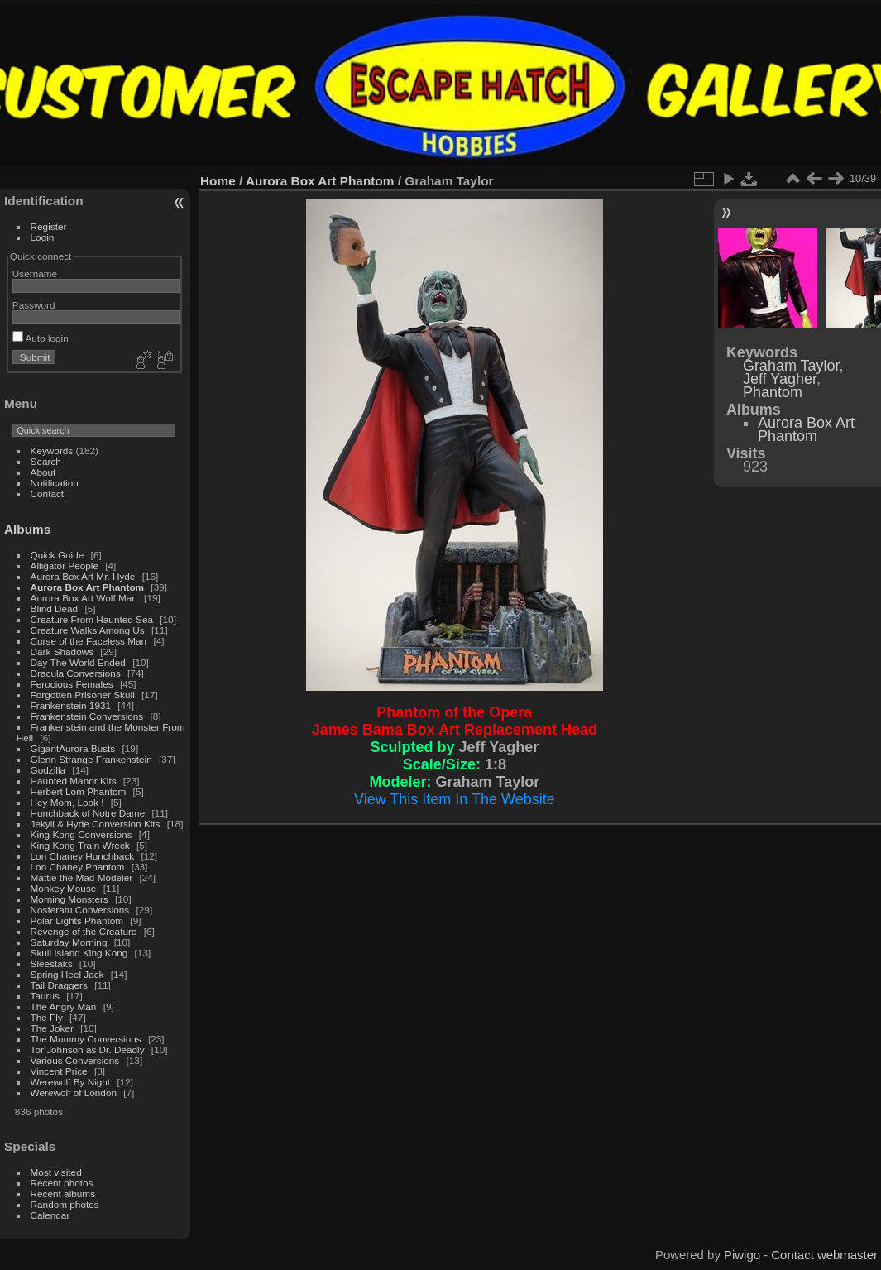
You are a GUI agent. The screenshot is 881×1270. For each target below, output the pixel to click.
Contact (48, 493)
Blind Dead (55, 608)
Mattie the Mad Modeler (82, 877)
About (43, 472)
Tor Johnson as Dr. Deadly (88, 1049)
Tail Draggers (59, 985)
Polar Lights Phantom (77, 920)
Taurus (45, 995)
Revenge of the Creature (84, 931)
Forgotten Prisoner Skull (83, 694)
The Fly (47, 1017)
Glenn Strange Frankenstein (91, 759)
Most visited (56, 1172)
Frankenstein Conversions (87, 716)
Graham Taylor (791, 365)
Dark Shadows (62, 651)
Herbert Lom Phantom (79, 791)
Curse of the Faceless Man (89, 640)
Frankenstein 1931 (71, 705)
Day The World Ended (78, 662)
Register (49, 226)
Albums (27, 529)
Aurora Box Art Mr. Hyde (83, 576)
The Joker (52, 1028)
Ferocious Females (72, 683)
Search (46, 461)
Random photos (65, 1204)
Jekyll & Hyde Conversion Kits (95, 823)
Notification (55, 482)
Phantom (772, 392)
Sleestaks (52, 963)
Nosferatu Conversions (80, 909)
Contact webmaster (824, 1255)
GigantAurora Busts (73, 748)
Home (218, 181)
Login (43, 237)
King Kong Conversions (81, 834)
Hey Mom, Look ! (67, 802)
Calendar (50, 1215)
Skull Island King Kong (79, 952)
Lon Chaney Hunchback (83, 856)
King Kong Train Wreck (80, 845)
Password (33, 305)
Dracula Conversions (76, 673)
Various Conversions (75, 1060)
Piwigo (742, 1255)
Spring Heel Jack (67, 974)
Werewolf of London (74, 1092)
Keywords (52, 450)
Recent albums (63, 1193)
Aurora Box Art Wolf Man (84, 597)
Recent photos (62, 1182)
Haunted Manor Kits (74, 780)
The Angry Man (64, 1006)
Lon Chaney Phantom (78, 866)
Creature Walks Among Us (88, 630)
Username (34, 273)
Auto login (40, 338)
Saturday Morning (69, 942)
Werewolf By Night (71, 1081)
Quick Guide (57, 554)
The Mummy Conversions (86, 1038)
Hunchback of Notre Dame (88, 813)
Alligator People (64, 565)
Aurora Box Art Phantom (88, 587)
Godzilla (48, 769)
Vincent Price (59, 1071)
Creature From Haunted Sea (92, 619)
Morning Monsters (69, 899)
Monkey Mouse (64, 888)
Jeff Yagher (779, 379)
